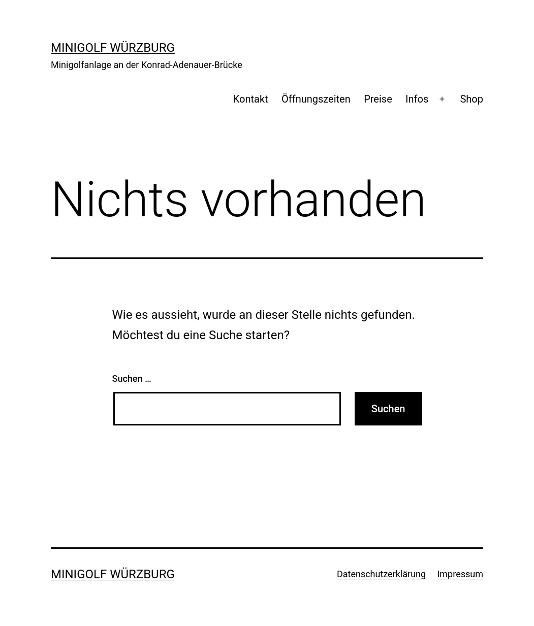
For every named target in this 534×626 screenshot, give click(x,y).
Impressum (460, 574)
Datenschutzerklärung (381, 574)
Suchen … (131, 378)
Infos (416, 99)
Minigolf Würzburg (113, 48)
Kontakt (250, 99)
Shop (471, 99)
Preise (378, 99)
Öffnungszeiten (316, 99)
